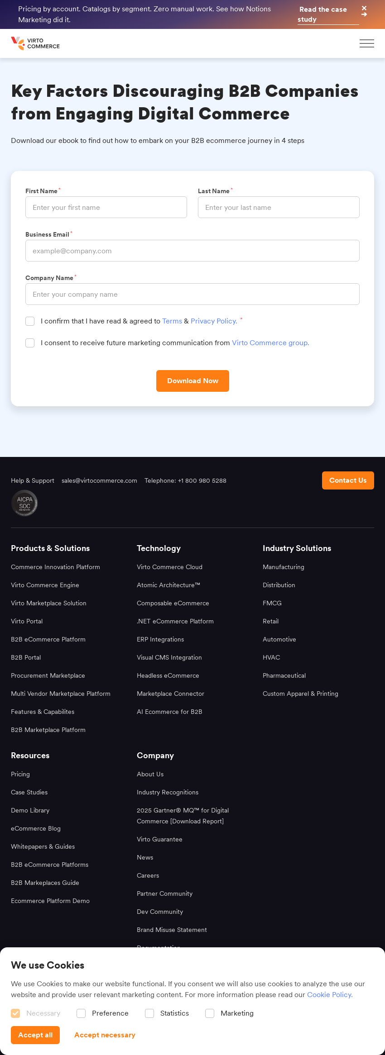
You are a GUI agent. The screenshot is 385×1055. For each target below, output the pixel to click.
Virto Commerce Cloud (169, 566)
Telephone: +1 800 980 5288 (185, 480)
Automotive (279, 639)
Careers (148, 875)
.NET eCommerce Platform (175, 621)
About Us (150, 774)
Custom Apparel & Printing (300, 693)
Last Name (215, 191)
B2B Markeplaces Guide (45, 882)
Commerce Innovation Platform (55, 566)
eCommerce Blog (36, 828)
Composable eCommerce (173, 603)
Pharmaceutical (284, 675)
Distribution (279, 585)
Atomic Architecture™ (168, 585)
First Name (42, 191)
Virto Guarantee (160, 839)
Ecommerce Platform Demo (50, 900)
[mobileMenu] (367, 43)
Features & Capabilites (42, 711)
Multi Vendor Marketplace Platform (61, 693)
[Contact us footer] (348, 480)
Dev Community (160, 911)
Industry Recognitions (167, 792)
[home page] (36, 44)
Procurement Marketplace (48, 675)
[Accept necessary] (105, 1035)
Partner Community (164, 893)
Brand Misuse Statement (172, 929)
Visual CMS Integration (169, 657)
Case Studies (29, 792)
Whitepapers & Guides (43, 846)
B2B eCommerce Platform (48, 639)
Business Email (48, 234)
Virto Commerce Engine (45, 585)
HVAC (271, 657)
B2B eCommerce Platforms (49, 864)
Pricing (20, 774)
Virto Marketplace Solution (49, 603)
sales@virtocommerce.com (99, 480)
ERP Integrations (160, 639)
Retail (271, 621)
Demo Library (30, 810)
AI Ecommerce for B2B (169, 711)
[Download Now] (192, 381)
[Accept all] (35, 1035)
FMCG (272, 603)
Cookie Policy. (330, 994)
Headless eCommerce (168, 675)
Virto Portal (27, 621)
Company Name (50, 277)
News (145, 857)
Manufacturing (283, 566)
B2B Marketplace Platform (48, 729)
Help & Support (32, 480)
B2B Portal (26, 657)
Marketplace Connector (170, 693)
